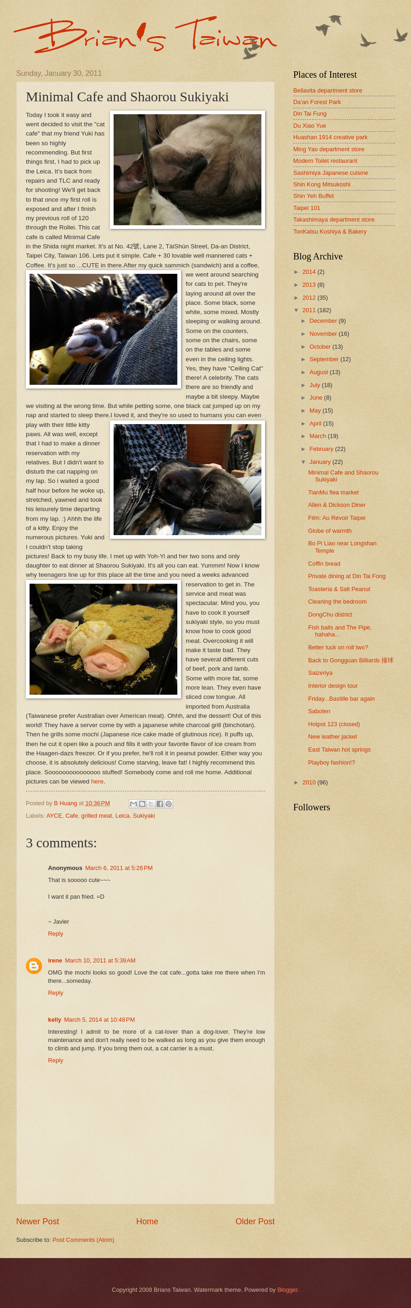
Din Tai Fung (309, 113)
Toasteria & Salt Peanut (339, 589)
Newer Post (37, 1221)
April (316, 423)
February (322, 448)
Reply (55, 933)
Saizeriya (320, 672)
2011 (309, 310)
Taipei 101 (306, 207)
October (320, 346)
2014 (309, 271)
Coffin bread (324, 563)
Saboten (319, 711)
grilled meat (96, 815)
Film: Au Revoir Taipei (336, 517)
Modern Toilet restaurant (325, 160)
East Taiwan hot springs (339, 749)
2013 (309, 284)
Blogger (288, 1289)
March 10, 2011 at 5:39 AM (100, 960)
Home (147, 1221)
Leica (122, 815)
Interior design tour (332, 685)
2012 (309, 297)
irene (55, 960)
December (323, 320)
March (318, 435)
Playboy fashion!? (331, 762)
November (323, 333)
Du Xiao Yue (309, 125)
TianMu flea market (333, 492)
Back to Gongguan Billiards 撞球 (350, 660)
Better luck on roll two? (338, 647)
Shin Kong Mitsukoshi (322, 184)
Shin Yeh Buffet (313, 195)
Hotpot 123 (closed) (334, 724)
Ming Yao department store (328, 149)
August (319, 372)
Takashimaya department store (334, 219)
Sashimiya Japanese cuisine (330, 172)
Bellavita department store (328, 90)
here (97, 781)
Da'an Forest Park (317, 102)
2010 (309, 782)
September (324, 359)
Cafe (72, 815)
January (320, 461)
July (315, 385)
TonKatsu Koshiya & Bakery (330, 231)
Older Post (255, 1221)
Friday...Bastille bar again (341, 698)
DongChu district (330, 614)
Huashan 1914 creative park (330, 137)
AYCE (54, 815)
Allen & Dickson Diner (337, 504)
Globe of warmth (329, 530)
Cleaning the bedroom (337, 601)
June (316, 397)
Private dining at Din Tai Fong (347, 576)
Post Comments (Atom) (84, 1239)
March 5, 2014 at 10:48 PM (99, 1019)
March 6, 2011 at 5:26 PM (118, 867)
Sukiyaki (144, 815)
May (315, 410)
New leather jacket (332, 736)
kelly (54, 1019)
